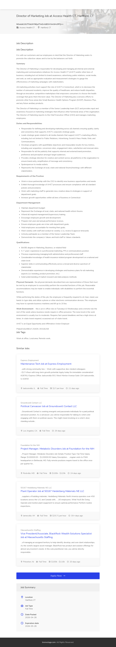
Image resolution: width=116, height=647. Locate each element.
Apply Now (58, 575)
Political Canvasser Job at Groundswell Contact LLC (49, 406)
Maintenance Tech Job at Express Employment (46, 363)
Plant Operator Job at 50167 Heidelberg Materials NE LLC (52, 491)
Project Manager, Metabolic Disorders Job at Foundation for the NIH (57, 448)
